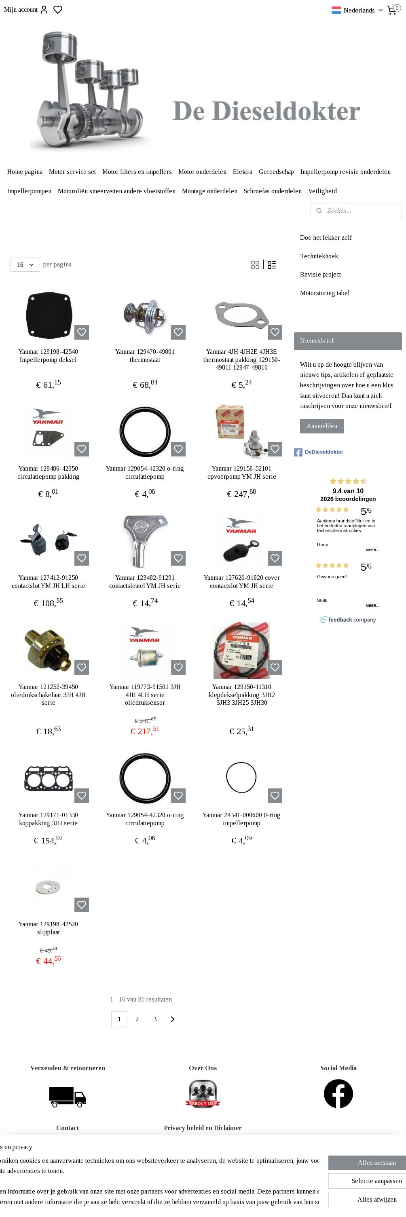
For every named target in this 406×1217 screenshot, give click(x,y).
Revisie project (320, 274)
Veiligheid (322, 191)
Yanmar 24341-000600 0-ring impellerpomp (242, 818)
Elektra (242, 171)
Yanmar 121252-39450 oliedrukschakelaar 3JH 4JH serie (48, 694)
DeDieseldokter (318, 452)
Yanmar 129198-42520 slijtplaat (48, 928)
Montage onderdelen (209, 191)
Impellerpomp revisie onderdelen (345, 171)
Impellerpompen (29, 191)
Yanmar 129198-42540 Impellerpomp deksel (48, 355)
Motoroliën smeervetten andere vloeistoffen (117, 191)
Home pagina (24, 171)
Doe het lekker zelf (326, 237)
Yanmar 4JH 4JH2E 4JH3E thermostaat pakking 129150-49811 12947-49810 (241, 359)
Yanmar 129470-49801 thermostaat (145, 355)
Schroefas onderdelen (273, 191)
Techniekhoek (319, 256)
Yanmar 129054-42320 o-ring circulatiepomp (145, 472)
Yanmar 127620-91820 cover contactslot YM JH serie (242, 581)
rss (242, 1202)
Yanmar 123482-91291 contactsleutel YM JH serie (145, 581)
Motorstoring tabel (325, 292)
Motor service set (72, 171)
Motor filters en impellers (137, 171)
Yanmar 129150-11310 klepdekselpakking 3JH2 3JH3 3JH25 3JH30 (242, 694)
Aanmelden (322, 426)
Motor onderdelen (202, 171)
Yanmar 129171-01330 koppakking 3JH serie (48, 818)
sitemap (229, 1202)
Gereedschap (276, 171)
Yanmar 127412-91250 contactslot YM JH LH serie (48, 581)
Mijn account (26, 10)
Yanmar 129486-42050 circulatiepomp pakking (48, 472)
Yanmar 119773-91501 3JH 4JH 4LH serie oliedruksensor (145, 694)
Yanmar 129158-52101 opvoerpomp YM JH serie (241, 472)
